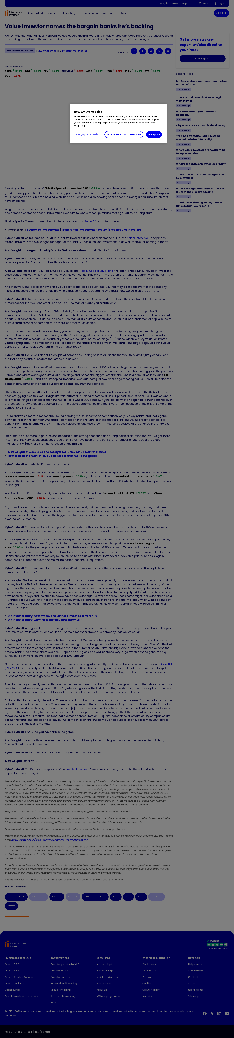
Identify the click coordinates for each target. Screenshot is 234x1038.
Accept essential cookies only (124, 134)
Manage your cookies (87, 134)
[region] (118, 123)
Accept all (154, 134)
